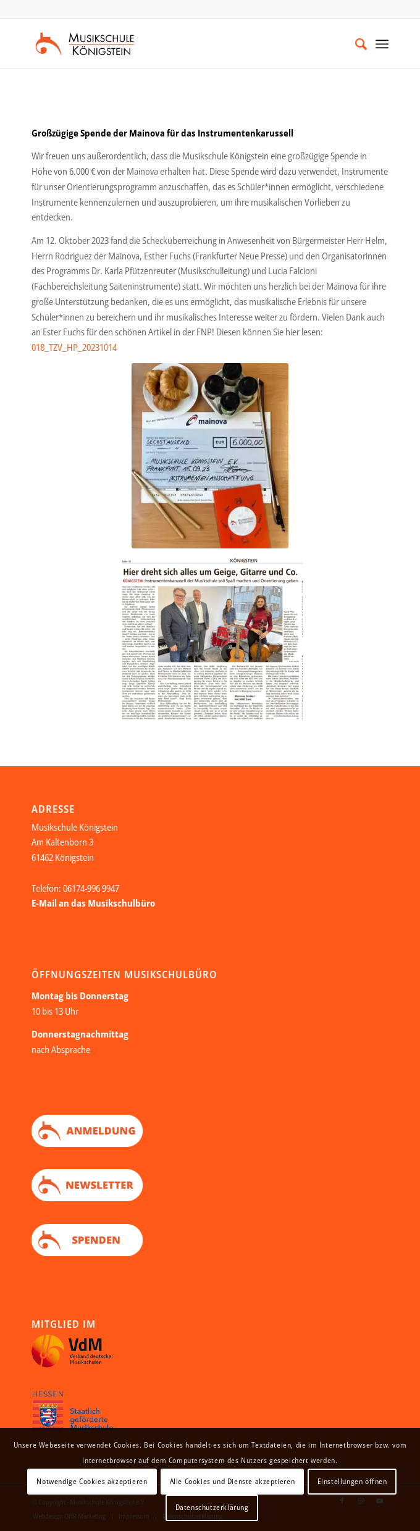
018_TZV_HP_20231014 (74, 347)
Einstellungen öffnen (352, 1481)
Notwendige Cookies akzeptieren (91, 1481)
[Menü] (382, 44)
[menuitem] (355, 44)
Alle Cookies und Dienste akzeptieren (232, 1481)
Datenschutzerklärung (212, 1507)
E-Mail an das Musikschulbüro (93, 903)
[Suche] (355, 44)
